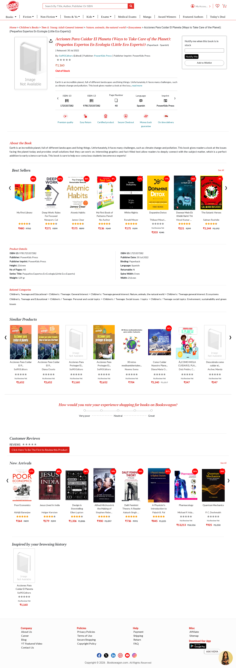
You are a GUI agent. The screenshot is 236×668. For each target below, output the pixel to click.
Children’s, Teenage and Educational (28, 294)
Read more (137, 85)
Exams (105, 16)
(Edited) (77, 55)
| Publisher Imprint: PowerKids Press (131, 55)
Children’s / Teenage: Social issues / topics (125, 299)
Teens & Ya (71, 16)
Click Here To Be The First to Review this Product (39, 449)
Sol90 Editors (66, 55)
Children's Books (29, 27)
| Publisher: (97, 55)
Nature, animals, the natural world (106, 27)
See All (221, 170)
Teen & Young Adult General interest (62, 27)
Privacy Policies (86, 631)
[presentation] (57, 97)
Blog (24, 639)
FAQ (136, 643)
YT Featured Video (31, 643)
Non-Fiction (47, 16)
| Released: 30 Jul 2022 (67, 50)
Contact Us (27, 647)
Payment (138, 631)
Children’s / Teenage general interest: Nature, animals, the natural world (127, 294)
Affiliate (194, 631)
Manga (147, 16)
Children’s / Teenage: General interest (68, 294)
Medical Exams (127, 16)
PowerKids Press (103, 55)
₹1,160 (59, 65)
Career (25, 635)
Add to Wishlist (204, 62)
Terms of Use (84, 635)
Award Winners (167, 16)
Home (13, 27)
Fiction (27, 16)
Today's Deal (217, 16)
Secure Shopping (86, 639)
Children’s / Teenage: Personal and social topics (75, 299)
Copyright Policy (86, 643)
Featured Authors (193, 16)
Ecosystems (134, 27)
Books (10, 17)
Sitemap (194, 635)
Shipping (138, 635)
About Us (26, 631)
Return (137, 639)
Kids (89, 16)
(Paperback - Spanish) (158, 45)
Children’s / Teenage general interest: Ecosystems (193, 294)
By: (64, 55)
